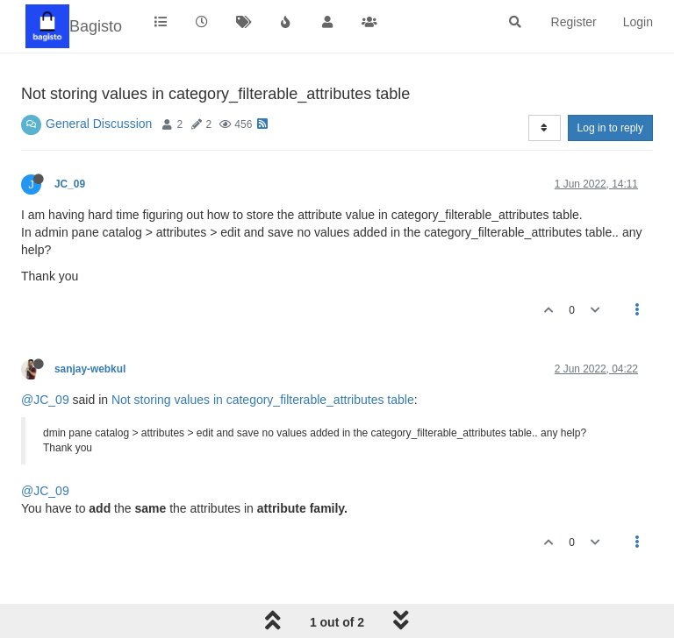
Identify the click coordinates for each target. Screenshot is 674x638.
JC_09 (69, 184)
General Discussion (99, 124)
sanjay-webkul (89, 369)
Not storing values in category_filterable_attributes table (262, 400)
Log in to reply (610, 128)
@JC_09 (45, 400)
